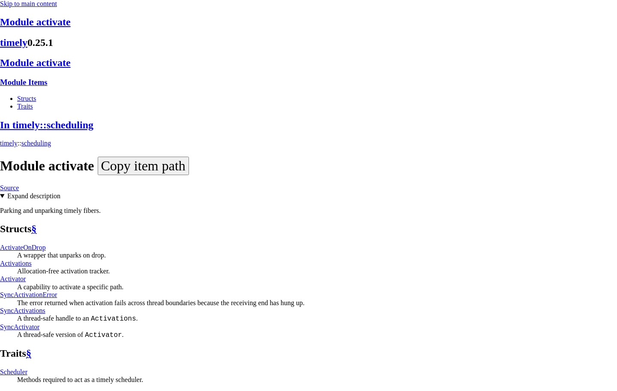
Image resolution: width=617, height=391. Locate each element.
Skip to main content (28, 3)
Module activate (35, 21)
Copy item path (143, 165)
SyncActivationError (28, 294)
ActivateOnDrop (23, 247)
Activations (16, 263)
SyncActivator (19, 326)
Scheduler (13, 372)
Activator (13, 278)
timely (13, 42)
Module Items (24, 82)
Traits (25, 106)
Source (9, 187)
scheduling (36, 143)
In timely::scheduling (46, 124)
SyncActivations (22, 310)
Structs (26, 98)
